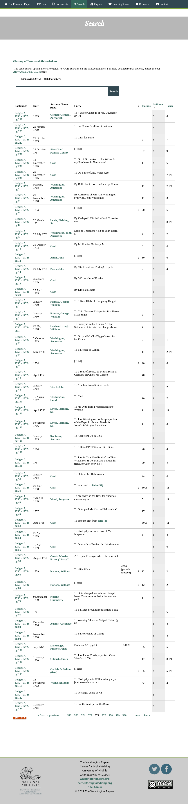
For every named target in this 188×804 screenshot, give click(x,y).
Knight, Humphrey (56, 598)
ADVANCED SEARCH (27, 71)
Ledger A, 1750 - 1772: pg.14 (22, 269)
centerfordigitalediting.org (95, 783)
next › (138, 715)
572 (69, 715)
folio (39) (103, 520)
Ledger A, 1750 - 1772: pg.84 (22, 623)
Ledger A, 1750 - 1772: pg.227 (22, 139)
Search (80, 4)
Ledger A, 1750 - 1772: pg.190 (22, 398)
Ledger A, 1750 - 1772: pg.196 (22, 437)
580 (124, 715)
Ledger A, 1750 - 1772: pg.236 (22, 151)
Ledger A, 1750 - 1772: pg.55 (22, 546)
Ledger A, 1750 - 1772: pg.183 (22, 387)
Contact (163, 4)
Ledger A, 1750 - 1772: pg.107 (22, 659)
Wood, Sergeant (59, 499)
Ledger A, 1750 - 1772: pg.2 (22, 186)
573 (76, 715)
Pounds (146, 105)
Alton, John (57, 257)
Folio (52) (97, 485)
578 (111, 715)
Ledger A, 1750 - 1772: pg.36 (22, 476)
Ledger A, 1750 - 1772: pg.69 (22, 571)
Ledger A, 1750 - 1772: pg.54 (22, 534)
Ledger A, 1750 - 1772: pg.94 (22, 635)
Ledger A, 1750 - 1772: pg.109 (22, 670)
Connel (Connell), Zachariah (60, 116)
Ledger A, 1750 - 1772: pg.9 (22, 234)
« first (41, 715)
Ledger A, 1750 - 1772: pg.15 (22, 375)
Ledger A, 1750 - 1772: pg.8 (22, 222)
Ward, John (57, 387)
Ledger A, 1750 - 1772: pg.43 (22, 499)
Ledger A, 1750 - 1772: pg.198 (22, 449)
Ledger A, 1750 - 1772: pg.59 (22, 558)
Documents (61, 4)
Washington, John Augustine (61, 234)
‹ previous (53, 715)
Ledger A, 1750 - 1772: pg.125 (22, 706)
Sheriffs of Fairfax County (59, 151)
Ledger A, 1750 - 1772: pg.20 (22, 291)
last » (147, 715)
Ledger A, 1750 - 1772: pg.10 (22, 246)
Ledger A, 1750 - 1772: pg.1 (22, 303)
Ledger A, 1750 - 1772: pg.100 (22, 647)
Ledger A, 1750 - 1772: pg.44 (22, 511)
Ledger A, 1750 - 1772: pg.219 (22, 116)
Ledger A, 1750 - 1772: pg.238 (22, 162)
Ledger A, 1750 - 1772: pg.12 (22, 257)
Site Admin (95, 787)
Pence (170, 105)
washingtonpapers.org (95, 778)
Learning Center (121, 4)
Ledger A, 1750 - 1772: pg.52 (22, 522)
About (43, 4)
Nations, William (60, 571)
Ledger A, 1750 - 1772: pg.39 (22, 487)
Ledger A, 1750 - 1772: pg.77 (22, 611)
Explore (98, 4)
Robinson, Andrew (56, 438)
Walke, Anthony (59, 682)
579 (117, 715)
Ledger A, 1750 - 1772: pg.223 (22, 128)
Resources (144, 4)
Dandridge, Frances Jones (58, 647)
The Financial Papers (19, 4)
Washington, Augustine (57, 186)
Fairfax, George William (59, 303)
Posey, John (57, 269)
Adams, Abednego (61, 623)
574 (83, 715)
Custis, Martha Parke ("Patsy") (59, 558)
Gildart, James (59, 658)
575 (90, 715)
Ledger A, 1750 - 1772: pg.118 (22, 682)
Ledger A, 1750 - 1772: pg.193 (22, 410)
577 (104, 715)
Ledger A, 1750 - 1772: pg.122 (22, 694)
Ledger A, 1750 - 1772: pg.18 (22, 280)
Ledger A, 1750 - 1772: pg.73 (22, 598)
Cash (53, 162)
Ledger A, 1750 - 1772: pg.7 (22, 210)
